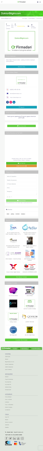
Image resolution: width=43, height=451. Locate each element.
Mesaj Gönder (21, 200)
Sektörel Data (8, 387)
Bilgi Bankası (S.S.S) (9, 361)
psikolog (12, 213)
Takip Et (21, 107)
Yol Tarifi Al (21, 163)
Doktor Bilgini (9, 59)
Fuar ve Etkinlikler (9, 404)
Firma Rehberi (32, 18)
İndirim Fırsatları (8, 407)
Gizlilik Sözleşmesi (9, 366)
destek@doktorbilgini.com (16, 93)
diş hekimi (18, 213)
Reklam (6, 376)
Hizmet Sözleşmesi (9, 364)
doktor (8, 213)
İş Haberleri (7, 409)
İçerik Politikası (8, 369)
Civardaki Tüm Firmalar (21, 340)
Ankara (8, 25)
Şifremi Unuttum (9, 422)
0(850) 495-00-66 (15, 89)
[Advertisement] (21, 7)
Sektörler (7, 424)
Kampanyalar (8, 389)
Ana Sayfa (24, 18)
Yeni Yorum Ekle (21, 126)
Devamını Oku (21, 66)
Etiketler (7, 427)
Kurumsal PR (8, 384)
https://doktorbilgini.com (15, 97)
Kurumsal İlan (8, 381)
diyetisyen (23, 213)
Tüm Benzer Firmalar (21, 277)
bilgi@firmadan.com (18, 432)
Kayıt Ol (7, 417)
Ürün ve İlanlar (8, 399)
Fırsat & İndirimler (9, 379)
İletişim (6, 359)
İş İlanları (7, 402)
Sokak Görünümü (21, 166)
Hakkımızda (7, 356)
